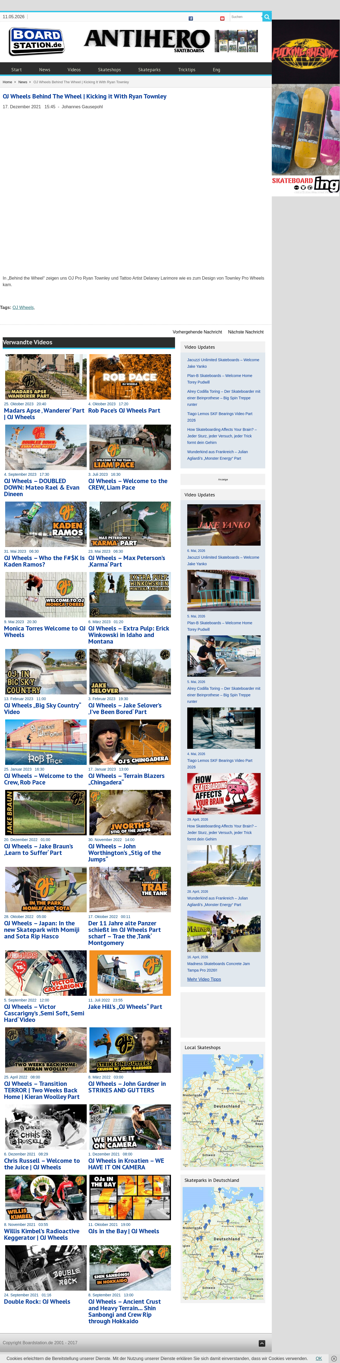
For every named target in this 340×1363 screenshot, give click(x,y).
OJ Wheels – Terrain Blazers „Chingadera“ (126, 778)
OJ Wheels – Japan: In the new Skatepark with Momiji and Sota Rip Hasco (41, 929)
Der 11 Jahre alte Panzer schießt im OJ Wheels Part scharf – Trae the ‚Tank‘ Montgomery (124, 933)
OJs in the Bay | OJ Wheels (123, 1231)
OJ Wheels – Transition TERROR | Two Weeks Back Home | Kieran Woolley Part (42, 1090)
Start (16, 70)
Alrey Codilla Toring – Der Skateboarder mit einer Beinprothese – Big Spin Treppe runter (223, 398)
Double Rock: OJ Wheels (37, 1301)
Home (7, 82)
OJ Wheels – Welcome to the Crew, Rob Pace (43, 778)
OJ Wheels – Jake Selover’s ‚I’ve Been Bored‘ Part (125, 708)
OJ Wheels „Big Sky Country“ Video (42, 708)
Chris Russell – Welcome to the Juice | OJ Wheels (42, 1163)
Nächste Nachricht (246, 332)
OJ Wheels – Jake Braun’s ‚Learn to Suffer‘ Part (38, 849)
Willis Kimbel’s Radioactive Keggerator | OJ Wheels (41, 1234)
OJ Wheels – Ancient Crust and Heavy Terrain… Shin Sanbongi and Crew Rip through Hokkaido (124, 1311)
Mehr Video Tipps (204, 979)
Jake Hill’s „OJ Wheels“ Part (125, 1006)
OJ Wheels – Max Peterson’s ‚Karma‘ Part (126, 561)
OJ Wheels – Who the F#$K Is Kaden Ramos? (44, 561)
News (44, 70)
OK (319, 1358)
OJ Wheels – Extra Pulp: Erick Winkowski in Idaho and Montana (128, 634)
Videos (74, 70)
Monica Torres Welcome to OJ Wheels (45, 631)
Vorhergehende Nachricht (197, 332)
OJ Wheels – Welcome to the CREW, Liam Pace (127, 484)
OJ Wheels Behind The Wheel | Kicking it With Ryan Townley (84, 96)
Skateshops (109, 70)
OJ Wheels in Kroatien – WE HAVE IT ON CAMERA (126, 1163)
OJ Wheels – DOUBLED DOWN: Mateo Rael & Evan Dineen (41, 487)
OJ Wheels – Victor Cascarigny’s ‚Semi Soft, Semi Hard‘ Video (44, 1013)
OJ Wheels (23, 307)
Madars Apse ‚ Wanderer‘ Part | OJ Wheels (44, 413)
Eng (216, 70)
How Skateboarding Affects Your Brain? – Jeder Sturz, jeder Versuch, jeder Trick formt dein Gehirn (222, 436)
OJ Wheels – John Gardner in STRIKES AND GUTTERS (127, 1086)
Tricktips (186, 70)
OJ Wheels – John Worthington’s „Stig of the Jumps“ (124, 852)
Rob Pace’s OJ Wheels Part (124, 410)
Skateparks (149, 70)
